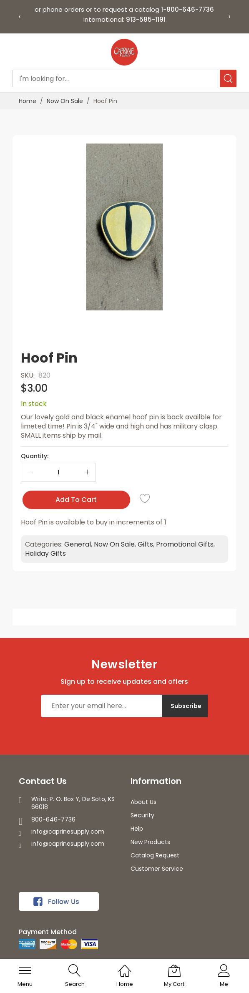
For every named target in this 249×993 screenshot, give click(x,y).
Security (142, 815)
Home (27, 101)
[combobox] (124, 78)
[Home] (124, 966)
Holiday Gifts (45, 553)
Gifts (145, 544)
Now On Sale (65, 101)
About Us (143, 802)
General (77, 544)
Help (137, 828)
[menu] (25, 970)
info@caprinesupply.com (67, 831)
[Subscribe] (185, 706)
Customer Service (157, 868)
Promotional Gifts (185, 544)
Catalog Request (155, 855)
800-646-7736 (53, 819)
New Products (150, 842)
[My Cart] (174, 970)
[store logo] (124, 52)
